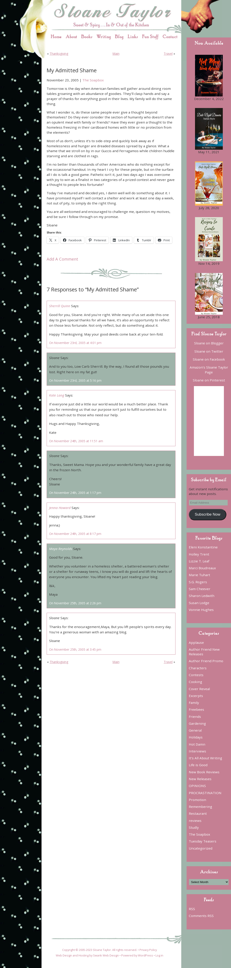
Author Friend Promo (206, 661)
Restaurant (198, 813)
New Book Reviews (204, 772)
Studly (194, 827)
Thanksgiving (59, 53)
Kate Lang (56, 395)
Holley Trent (199, 554)
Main (116, 53)
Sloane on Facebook (209, 359)
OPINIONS (197, 785)
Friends (195, 716)
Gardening (197, 723)
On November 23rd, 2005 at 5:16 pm (75, 380)
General (195, 730)
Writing (103, 36)
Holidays (196, 737)
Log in (159, 955)
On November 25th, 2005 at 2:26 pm (75, 603)
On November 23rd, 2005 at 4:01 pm (75, 343)
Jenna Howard (60, 507)
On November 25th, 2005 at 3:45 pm (75, 649)
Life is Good (198, 765)
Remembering (200, 806)
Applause (196, 642)
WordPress (145, 955)
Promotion (197, 799)
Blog (119, 36)
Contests (196, 675)
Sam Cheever (199, 589)
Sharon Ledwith (201, 595)
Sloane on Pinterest (209, 380)
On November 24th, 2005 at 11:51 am (76, 441)
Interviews (197, 751)
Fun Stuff (150, 36)
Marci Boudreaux (202, 568)
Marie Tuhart (199, 575)
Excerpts (196, 695)
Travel (168, 53)
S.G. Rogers (198, 582)
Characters (198, 668)
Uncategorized (200, 848)
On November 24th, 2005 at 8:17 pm (75, 534)
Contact (170, 36)
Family (194, 702)
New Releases (200, 779)
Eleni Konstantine (203, 547)
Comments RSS (201, 915)
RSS (192, 909)
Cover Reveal (199, 689)
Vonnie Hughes (201, 609)
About (71, 36)
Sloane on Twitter (208, 351)
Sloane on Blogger (209, 343)
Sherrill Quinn (59, 306)
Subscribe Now (207, 514)
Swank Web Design (106, 955)
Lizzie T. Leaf (199, 561)
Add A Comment (62, 259)
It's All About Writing (205, 758)
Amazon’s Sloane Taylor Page (209, 369)
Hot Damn (197, 744)
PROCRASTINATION (205, 793)
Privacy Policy (148, 950)
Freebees (196, 709)
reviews (195, 820)
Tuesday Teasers (202, 841)
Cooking (195, 681)
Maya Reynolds (60, 548)
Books (86, 36)
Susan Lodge (199, 603)
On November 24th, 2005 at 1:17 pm (75, 493)
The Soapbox (93, 80)
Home (56, 36)
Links (132, 36)
